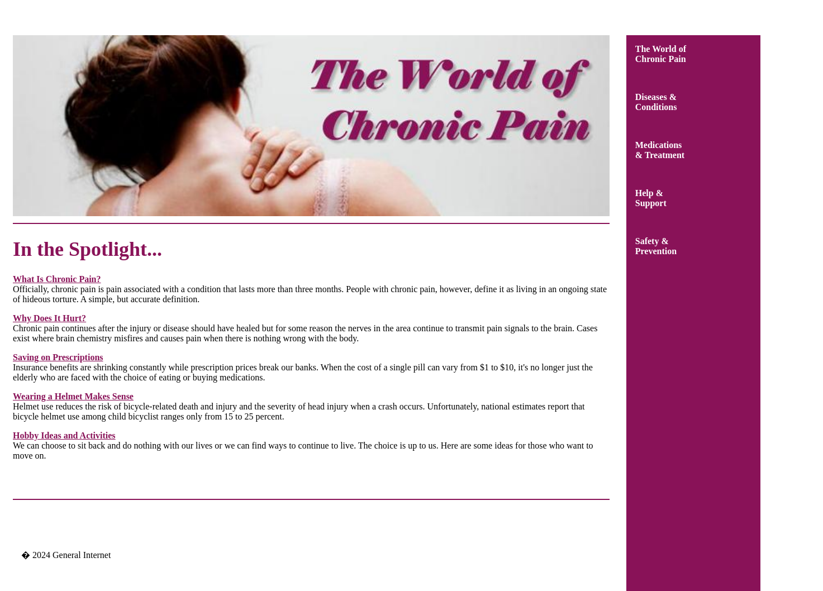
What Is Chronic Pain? (57, 279)
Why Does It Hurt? (49, 318)
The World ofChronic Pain (660, 54)
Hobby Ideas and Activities (64, 435)
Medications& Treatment (659, 150)
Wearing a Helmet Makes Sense (73, 396)
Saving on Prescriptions (58, 357)
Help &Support (651, 198)
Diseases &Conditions (656, 102)
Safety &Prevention (656, 246)
